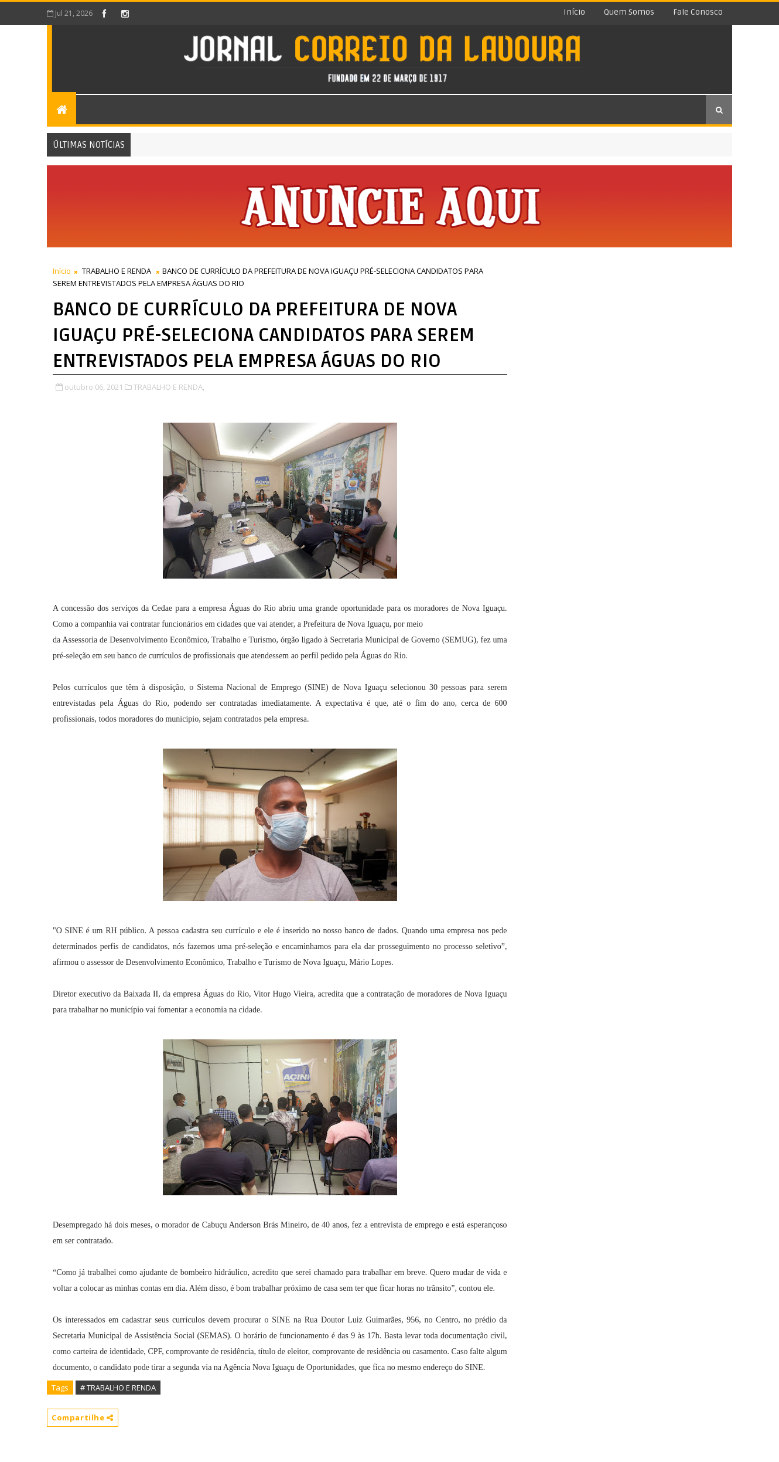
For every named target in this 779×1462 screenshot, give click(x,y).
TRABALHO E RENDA (116, 271)
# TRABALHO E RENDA (118, 1387)
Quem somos (629, 12)
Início (574, 12)
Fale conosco (698, 12)
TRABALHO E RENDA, (169, 387)
